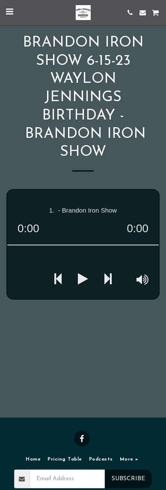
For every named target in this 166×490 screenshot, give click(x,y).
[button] (9, 12)
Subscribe (128, 478)
